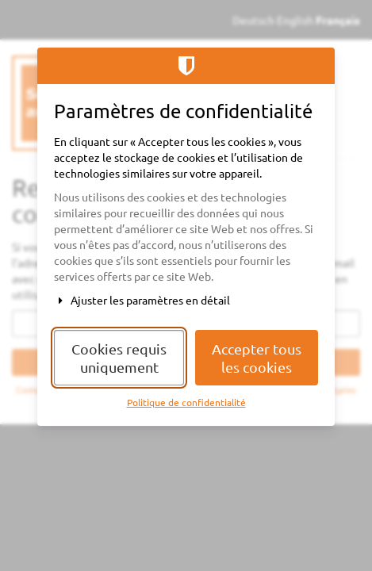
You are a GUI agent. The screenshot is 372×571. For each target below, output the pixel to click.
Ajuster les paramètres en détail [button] (142, 300)
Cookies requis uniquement (119, 357)
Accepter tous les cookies (256, 357)
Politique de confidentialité (186, 402)
